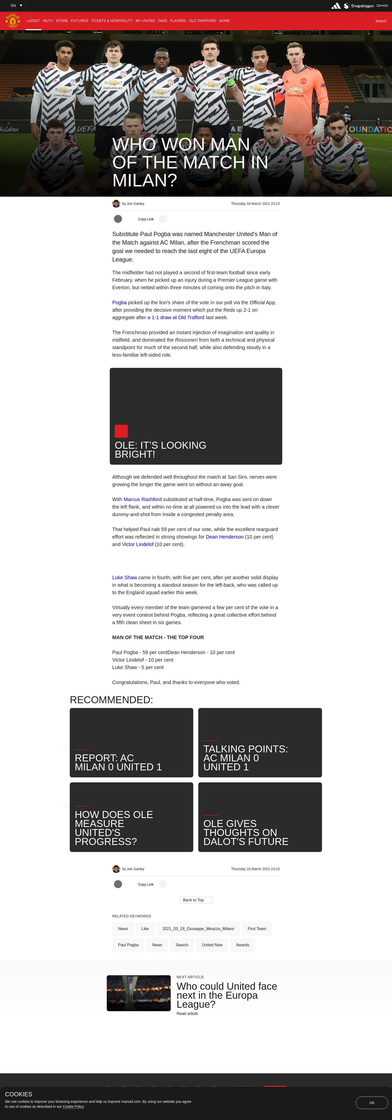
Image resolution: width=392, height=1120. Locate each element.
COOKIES (18, 1094)
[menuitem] (34, 20)
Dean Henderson (225, 537)
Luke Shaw (124, 577)
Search (182, 945)
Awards (242, 945)
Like (145, 929)
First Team (257, 929)
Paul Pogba (128, 945)
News (123, 929)
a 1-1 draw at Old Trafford (176, 317)
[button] (13, 5)
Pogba (120, 302)
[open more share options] (163, 219)
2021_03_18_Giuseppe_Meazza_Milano (198, 929)
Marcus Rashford (143, 499)
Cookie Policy (73, 1107)
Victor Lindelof (138, 544)
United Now (212, 945)
